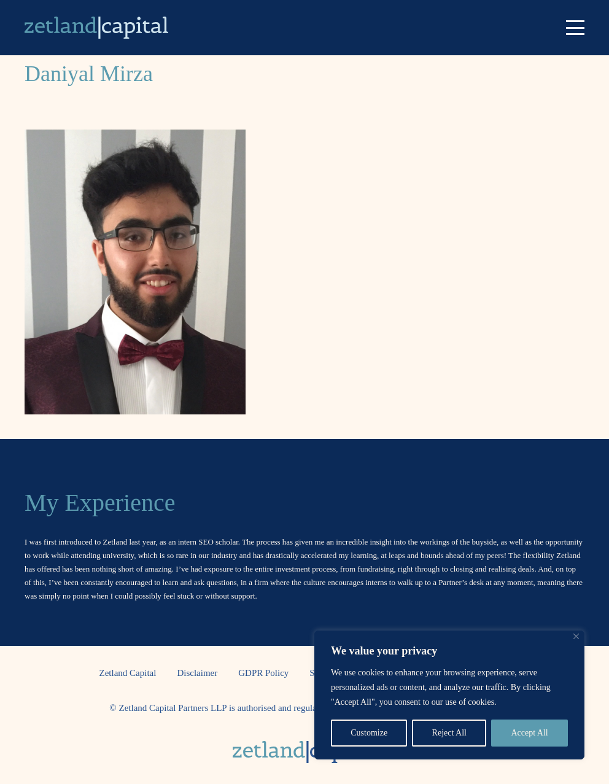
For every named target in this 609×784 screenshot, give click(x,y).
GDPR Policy (263, 673)
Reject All (449, 732)
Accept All (529, 732)
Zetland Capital (128, 673)
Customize (369, 732)
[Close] (576, 636)
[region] (449, 695)
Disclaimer (197, 673)
